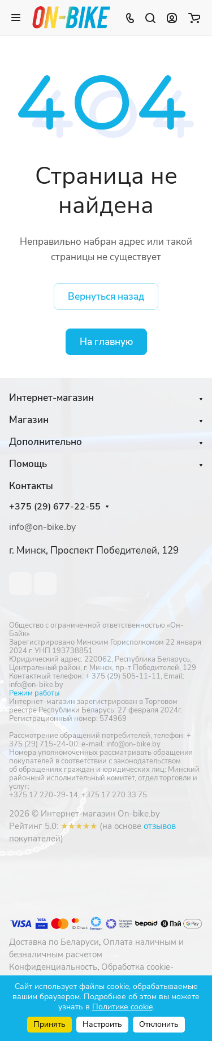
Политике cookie (122, 1006)
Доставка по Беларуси (54, 942)
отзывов (160, 826)
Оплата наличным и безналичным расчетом (96, 948)
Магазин (29, 419)
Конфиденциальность (53, 967)
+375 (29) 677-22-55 (55, 507)
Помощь (28, 463)
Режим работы (34, 693)
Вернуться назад (106, 296)
